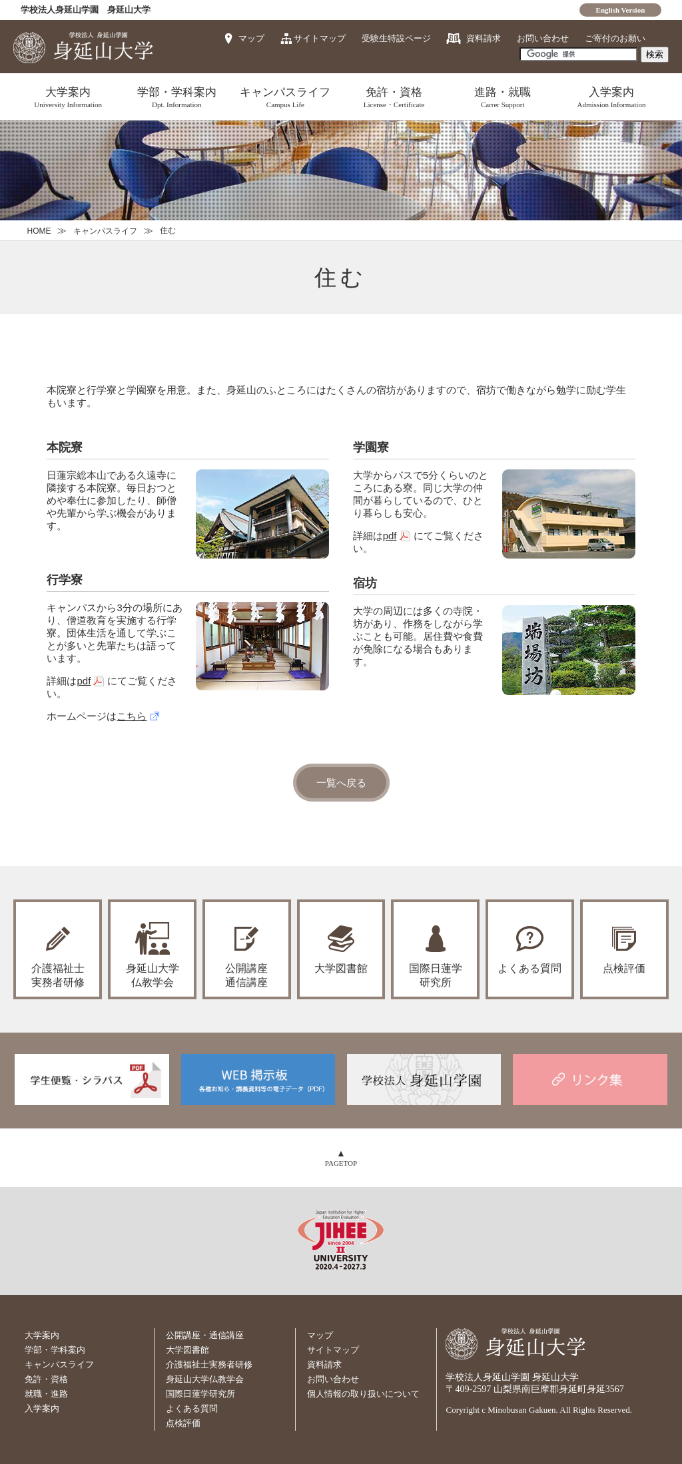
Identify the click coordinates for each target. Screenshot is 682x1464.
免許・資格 (394, 97)
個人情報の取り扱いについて (363, 1394)
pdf (84, 680)
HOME (39, 231)
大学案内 (67, 97)
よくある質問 (529, 968)
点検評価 (624, 968)
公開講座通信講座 (246, 975)
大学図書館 (341, 968)
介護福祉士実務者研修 (209, 1364)
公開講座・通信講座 (205, 1335)
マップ (251, 38)
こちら (132, 716)
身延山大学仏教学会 (205, 1379)
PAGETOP (341, 1163)
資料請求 (483, 38)
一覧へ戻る (341, 782)
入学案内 (611, 97)
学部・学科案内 (177, 97)
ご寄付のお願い (615, 38)
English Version (620, 10)
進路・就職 (502, 97)
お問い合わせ (543, 38)
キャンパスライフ (285, 97)
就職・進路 (46, 1394)
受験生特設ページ (396, 38)
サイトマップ (320, 38)
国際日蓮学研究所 (435, 975)
